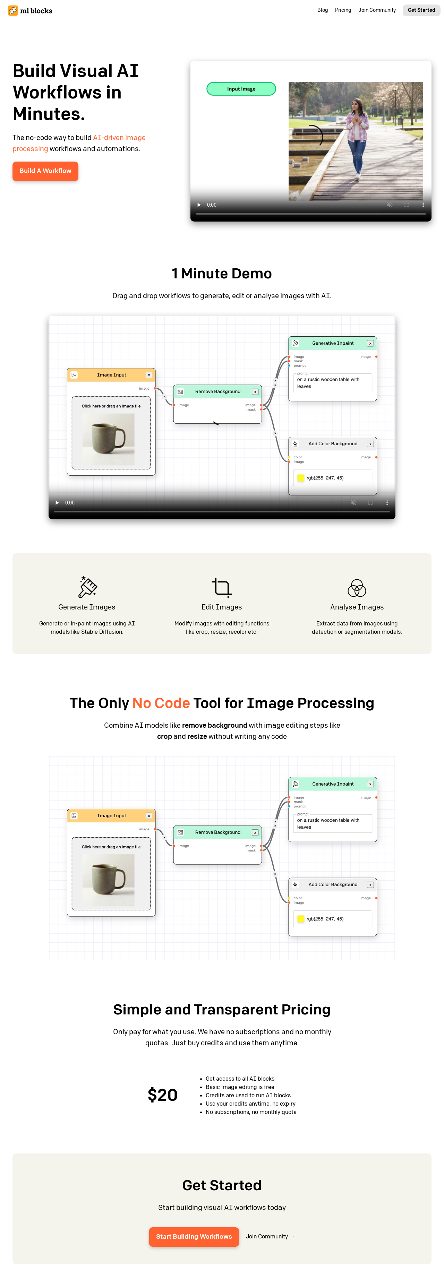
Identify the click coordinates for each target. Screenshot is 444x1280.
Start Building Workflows (194, 1237)
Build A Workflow (45, 171)
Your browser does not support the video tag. (311, 141)
